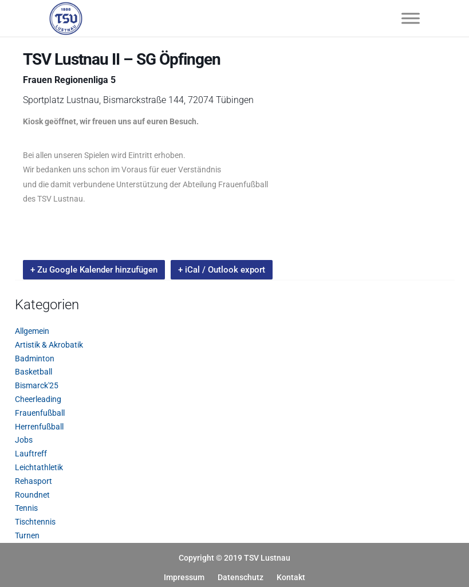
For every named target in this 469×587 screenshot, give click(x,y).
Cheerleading (38, 399)
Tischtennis (35, 521)
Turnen (27, 535)
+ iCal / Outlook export (221, 270)
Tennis (26, 508)
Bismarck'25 (36, 385)
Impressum (184, 577)
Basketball (33, 371)
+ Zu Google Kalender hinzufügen (93, 270)
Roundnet (32, 494)
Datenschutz (240, 577)
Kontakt (291, 577)
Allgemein (32, 331)
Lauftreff (31, 453)
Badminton (34, 358)
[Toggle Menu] (410, 18)
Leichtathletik (39, 467)
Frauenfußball (40, 412)
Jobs (24, 439)
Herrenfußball (39, 426)
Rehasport (33, 481)
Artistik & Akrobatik (49, 344)
